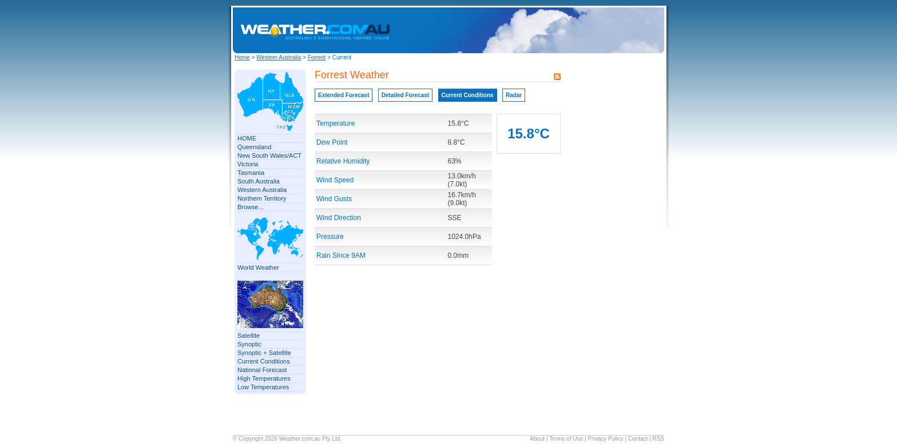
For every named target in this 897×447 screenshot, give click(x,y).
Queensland (254, 146)
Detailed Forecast (405, 95)
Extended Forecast (343, 95)
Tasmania (250, 172)
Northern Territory (261, 198)
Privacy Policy (605, 439)
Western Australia (278, 57)
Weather (289, 439)
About (537, 439)
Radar (514, 95)
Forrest (317, 57)
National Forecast (262, 369)
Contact (638, 439)
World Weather (258, 267)
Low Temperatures (263, 387)
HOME (246, 138)
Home (242, 57)
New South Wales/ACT (269, 155)
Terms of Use (566, 439)
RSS (658, 439)
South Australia (258, 181)
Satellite (248, 335)
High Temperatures (264, 378)
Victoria (247, 164)
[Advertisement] (566, 30)
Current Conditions (263, 361)
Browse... (250, 206)
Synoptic (249, 344)
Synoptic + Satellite (264, 352)
